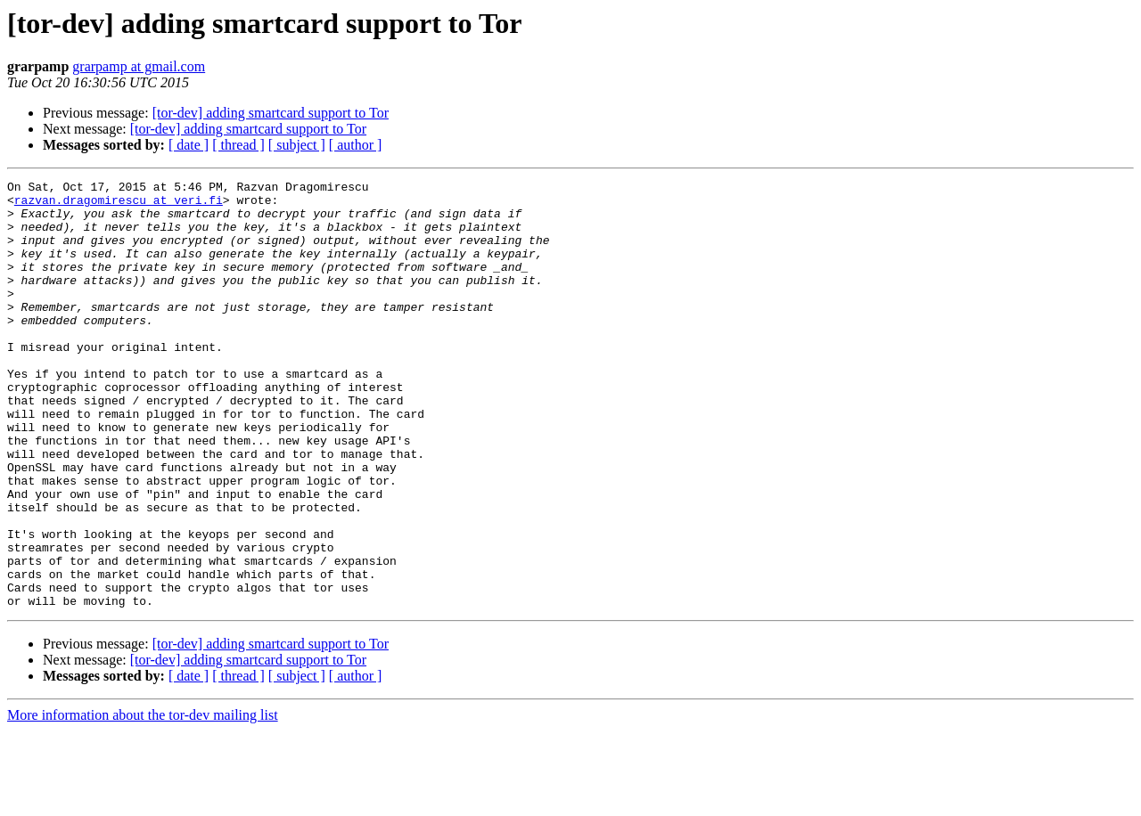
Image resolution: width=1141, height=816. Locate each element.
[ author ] (355, 144)
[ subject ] (296, 144)
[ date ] (188, 144)
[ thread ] (238, 144)
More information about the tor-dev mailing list (142, 800)
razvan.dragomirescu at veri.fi (118, 205)
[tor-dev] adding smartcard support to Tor (270, 112)
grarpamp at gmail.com (138, 66)
